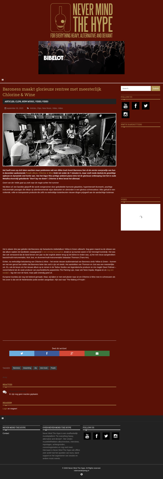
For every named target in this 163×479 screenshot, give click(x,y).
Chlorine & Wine (46, 173)
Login (5, 409)
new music (44, 368)
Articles (9, 101)
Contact (6, 433)
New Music (28, 101)
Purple (53, 368)
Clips (18, 101)
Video (38, 101)
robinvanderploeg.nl (81, 471)
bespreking (27, 368)
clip (35, 368)
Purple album (32, 173)
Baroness (16, 368)
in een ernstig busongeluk (52, 252)
